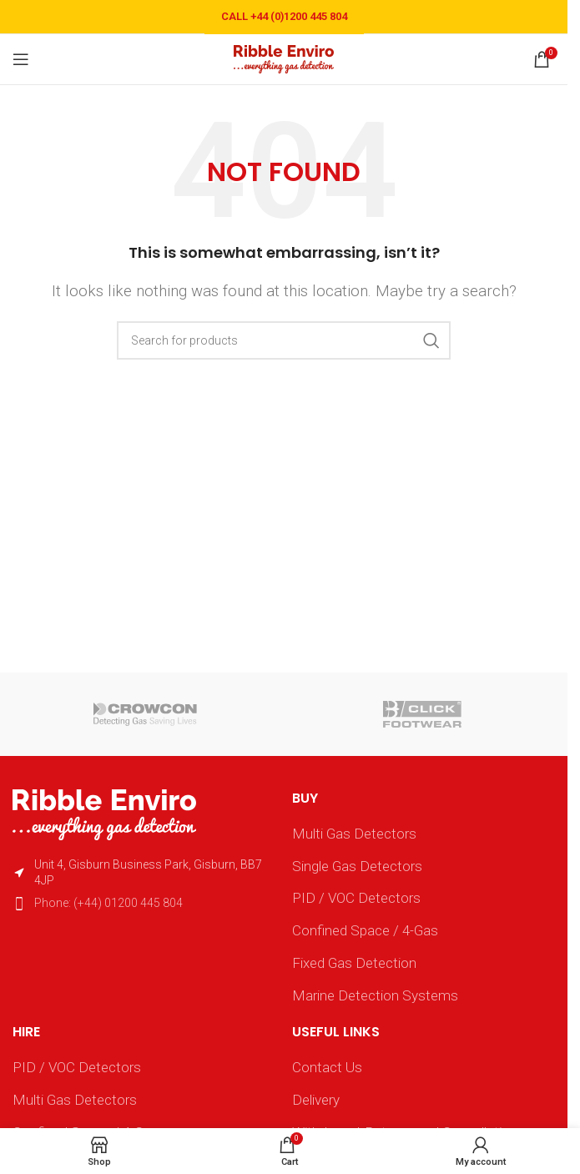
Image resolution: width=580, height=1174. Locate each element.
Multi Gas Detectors (354, 833)
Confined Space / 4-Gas (365, 930)
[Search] (284, 340)
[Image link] (104, 813)
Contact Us (327, 1067)
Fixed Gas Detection (354, 963)
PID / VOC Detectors (356, 897)
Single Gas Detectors (357, 866)
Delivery (316, 1099)
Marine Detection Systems (375, 995)
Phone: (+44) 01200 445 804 (108, 902)
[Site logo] (284, 57)
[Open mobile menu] (21, 59)
